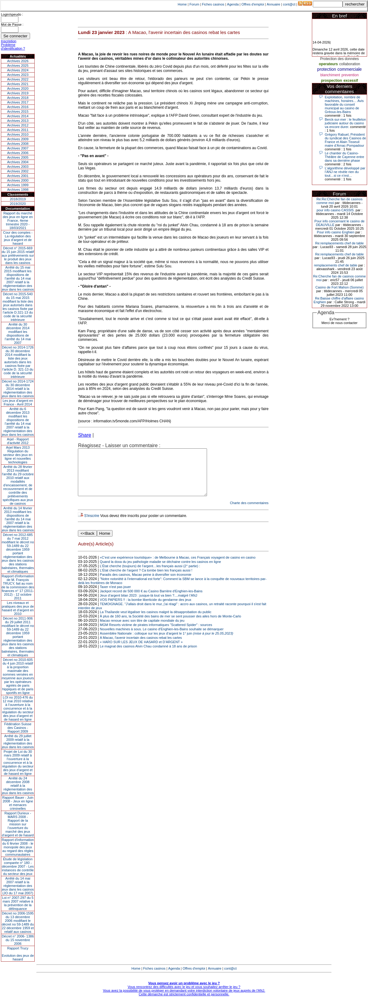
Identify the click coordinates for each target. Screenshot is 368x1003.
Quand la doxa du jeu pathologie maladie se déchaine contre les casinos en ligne (160, 571)
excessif (350, 80)
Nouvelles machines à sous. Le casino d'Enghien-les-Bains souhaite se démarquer (162, 638)
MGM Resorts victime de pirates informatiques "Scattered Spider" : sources (156, 634)
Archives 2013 (18, 121)
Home (182, 4)
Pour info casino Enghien (335, 232)
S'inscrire (91, 525)
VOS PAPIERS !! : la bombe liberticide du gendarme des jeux (145, 609)
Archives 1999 (18, 185)
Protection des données (339, 59)
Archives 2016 (18, 107)
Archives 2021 (18, 84)
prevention (350, 75)
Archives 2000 (18, 180)
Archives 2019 (18, 93)
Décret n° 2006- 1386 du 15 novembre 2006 (18, 939)
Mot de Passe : (12, 24)
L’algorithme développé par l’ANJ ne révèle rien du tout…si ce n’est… (345, 171)
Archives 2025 (18, 65)
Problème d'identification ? (13, 46)
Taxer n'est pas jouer (115, 596)
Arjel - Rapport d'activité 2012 (18, 441)
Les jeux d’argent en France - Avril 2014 (17, 402)
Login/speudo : (12, 14)
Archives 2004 (18, 162)
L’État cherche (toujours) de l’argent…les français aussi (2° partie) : (150, 575)
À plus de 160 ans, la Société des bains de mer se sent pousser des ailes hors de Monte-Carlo (170, 625)
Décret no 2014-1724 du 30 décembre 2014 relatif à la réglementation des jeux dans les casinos (18, 388)
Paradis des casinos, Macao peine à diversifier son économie (145, 584)
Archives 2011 (18, 130)
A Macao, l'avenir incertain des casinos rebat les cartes (141, 647)
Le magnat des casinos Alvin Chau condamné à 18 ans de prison (148, 655)
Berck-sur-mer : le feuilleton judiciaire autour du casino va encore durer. (345, 123)
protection (326, 69)
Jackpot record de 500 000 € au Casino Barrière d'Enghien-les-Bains (151, 600)
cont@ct (289, 4)
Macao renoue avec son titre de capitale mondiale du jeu (142, 630)
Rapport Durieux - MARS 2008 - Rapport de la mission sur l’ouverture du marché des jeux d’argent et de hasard (18, 824)
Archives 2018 (18, 98)
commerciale (349, 69)
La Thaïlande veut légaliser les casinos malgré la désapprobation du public (156, 621)
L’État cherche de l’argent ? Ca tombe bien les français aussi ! (146, 579)
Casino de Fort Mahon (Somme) (339, 287)
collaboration (349, 64)
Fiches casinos (213, 4)
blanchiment (330, 75)
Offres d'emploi (252, 4)
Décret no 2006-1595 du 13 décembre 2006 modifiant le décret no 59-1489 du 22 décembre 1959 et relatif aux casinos (18, 922)
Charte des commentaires (249, 512)
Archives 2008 (18, 143)
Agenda (233, 4)
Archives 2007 (18, 148)
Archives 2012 (18, 125)
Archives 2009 (18, 139)
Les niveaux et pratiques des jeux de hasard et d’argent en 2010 (18, 608)
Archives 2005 (18, 157)
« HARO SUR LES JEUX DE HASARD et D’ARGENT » (141, 651)
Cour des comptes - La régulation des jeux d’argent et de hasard (18, 238)
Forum (194, 4)
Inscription (8, 41)
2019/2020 (18, 204)
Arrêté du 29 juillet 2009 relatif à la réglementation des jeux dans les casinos (18, 741)
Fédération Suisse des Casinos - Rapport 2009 (18, 727)
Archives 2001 (18, 176)
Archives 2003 (18, 166)
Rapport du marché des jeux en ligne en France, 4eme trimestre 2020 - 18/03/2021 (18, 220)
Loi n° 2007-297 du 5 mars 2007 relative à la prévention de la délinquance (17, 903)
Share (84, 435)
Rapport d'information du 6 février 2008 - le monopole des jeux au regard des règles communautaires (18, 847)
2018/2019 (18, 199)
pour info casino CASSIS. (335, 210)
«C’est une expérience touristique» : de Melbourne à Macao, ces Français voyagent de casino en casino (178, 566)
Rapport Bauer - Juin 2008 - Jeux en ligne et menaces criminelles (17, 803)
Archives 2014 (18, 116)
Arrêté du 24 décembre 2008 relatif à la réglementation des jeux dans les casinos (18, 785)
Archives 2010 (18, 134)
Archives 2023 (18, 75)
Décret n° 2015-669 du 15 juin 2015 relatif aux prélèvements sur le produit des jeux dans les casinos (18, 255)
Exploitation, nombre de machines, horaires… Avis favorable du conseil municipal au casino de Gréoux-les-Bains (344, 104)
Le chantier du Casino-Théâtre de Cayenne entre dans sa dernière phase (344, 156)
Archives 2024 (18, 70)
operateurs (328, 64)
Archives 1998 (18, 189)
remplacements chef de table (335, 265)
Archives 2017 (18, 102)
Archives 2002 (18, 171)
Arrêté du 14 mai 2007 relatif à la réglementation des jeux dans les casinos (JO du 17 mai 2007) (18, 886)
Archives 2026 (18, 61)
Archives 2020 (18, 88)
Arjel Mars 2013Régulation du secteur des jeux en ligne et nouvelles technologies (17, 455)
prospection (331, 80)
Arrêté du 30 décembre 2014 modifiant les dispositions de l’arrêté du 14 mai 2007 (18, 333)
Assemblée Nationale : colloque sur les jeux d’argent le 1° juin (166, 642)
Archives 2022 (18, 79)
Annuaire (273, 4)
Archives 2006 (18, 153)
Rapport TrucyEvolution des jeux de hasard (18, 953)
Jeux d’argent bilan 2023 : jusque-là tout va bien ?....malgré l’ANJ (148, 604)
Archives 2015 (18, 111)
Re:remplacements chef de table (339, 243)
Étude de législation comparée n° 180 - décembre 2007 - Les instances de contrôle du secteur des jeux (18, 866)
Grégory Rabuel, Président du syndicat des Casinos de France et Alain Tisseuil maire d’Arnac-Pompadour (345, 140)
